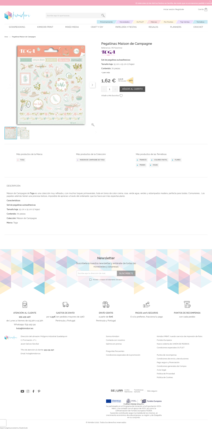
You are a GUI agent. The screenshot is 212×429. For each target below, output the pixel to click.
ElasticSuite (23, 428)
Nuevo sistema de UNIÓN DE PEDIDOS (173, 344)
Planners (175, 27)
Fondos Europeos (164, 340)
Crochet (198, 27)
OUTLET (140, 22)
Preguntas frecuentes (115, 351)
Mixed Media (72, 27)
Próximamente (106, 22)
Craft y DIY (97, 27)
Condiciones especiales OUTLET (170, 348)
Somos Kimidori (112, 336)
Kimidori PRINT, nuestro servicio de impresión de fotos (179, 336)
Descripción (13, 186)
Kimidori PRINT (45, 27)
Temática (200, 22)
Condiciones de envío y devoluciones (173, 359)
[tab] (105, 186)
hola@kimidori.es (33, 354)
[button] (93, 125)
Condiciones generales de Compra (171, 366)
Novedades (124, 22)
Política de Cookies (165, 377)
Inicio (6, 37)
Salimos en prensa (114, 344)
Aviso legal (161, 370)
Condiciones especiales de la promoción (123, 355)
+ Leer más (105, 73)
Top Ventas (184, 22)
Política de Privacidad (166, 374)
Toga (15, 223)
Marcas (154, 22)
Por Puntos (168, 22)
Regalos (153, 27)
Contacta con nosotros (115, 340)
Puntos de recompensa (166, 355)
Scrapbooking (17, 27)
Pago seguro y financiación (168, 362)
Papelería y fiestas (126, 27)
